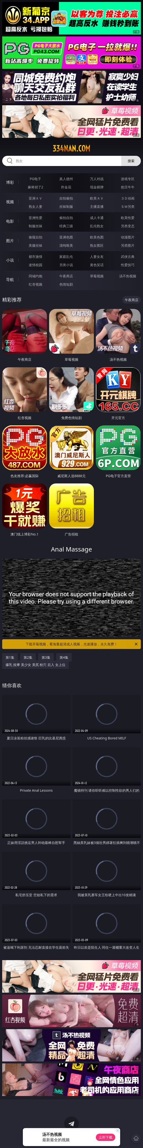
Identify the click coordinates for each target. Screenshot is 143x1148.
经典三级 (66, 226)
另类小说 (66, 265)
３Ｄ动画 (127, 198)
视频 (10, 201)
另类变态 (127, 226)
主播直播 (97, 206)
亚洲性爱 (35, 217)
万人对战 (97, 178)
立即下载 (105, 1137)
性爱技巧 (127, 265)
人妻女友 (97, 256)
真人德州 (66, 178)
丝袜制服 (66, 206)
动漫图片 (127, 237)
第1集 (10, 657)
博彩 (10, 182)
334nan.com (71, 148)
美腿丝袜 (35, 245)
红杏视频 (35, 284)
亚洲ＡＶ (35, 198)
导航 (10, 279)
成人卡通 (97, 217)
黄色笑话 (97, 265)
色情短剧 (66, 284)
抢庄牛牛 (127, 187)
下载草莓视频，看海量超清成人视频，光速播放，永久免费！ (82, 644)
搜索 (131, 160)
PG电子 (35, 178)
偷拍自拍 (66, 217)
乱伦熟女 (97, 226)
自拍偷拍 (66, 198)
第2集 (28, 657)
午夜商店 (66, 276)
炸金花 (66, 187)
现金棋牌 (97, 187)
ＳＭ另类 (127, 206)
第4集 (64, 657)
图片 (10, 240)
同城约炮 (35, 276)
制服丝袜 (35, 226)
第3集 (46, 657)
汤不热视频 (127, 276)
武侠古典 (127, 256)
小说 (10, 260)
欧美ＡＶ (97, 198)
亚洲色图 (66, 237)
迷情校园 (35, 265)
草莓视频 (97, 276)
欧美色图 (97, 237)
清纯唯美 (66, 245)
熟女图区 (97, 245)
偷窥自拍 (35, 237)
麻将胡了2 (35, 187)
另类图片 (127, 245)
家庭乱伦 (66, 256)
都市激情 (35, 256)
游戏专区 (127, 178)
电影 (10, 221)
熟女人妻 (35, 206)
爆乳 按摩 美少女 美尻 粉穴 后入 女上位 (35, 664)
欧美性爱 (127, 217)
